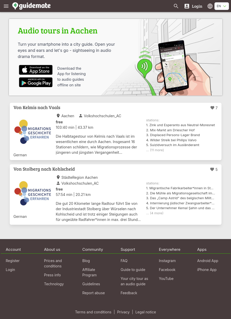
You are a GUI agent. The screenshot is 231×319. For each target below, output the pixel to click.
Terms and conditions (93, 312)
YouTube (166, 278)
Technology (54, 284)
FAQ (124, 260)
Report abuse (93, 293)
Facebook (167, 269)
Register (13, 260)
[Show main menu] (6, 6)
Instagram (167, 260)
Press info (52, 275)
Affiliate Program (89, 272)
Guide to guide (133, 269)
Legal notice (145, 312)
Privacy (123, 312)
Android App (207, 260)
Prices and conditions (53, 263)
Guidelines (91, 284)
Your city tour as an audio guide (134, 281)
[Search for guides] (176, 6)
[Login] (193, 6)
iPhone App (207, 269)
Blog (86, 260)
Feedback (129, 293)
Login (10, 269)
